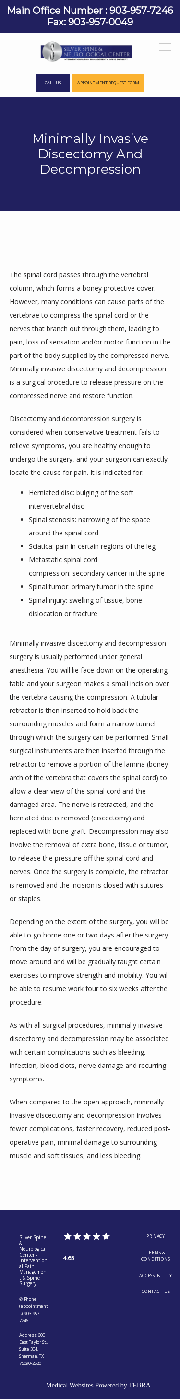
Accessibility (155, 1276)
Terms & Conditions (155, 1256)
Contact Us (156, 1291)
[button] (165, 48)
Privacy (155, 1236)
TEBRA (140, 1385)
